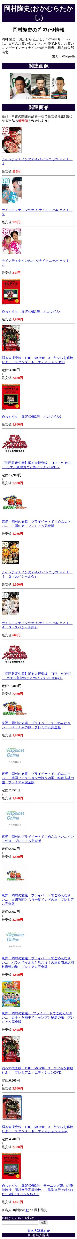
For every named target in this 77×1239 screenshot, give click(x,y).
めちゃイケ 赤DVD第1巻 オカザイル (31, 311)
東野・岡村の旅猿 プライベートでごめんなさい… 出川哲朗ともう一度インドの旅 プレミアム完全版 (38, 900)
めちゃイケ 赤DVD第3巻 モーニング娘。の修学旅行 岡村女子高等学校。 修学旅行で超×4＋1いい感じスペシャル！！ (38, 1190)
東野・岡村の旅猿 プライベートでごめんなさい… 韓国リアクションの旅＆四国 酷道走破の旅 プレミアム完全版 (38, 778)
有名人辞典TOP (38, 1230)
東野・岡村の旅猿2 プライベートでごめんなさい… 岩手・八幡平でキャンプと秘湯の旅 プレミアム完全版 (38, 1017)
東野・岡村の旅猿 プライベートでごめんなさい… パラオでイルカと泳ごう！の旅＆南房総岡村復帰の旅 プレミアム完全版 (38, 962)
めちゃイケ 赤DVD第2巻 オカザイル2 (31, 416)
